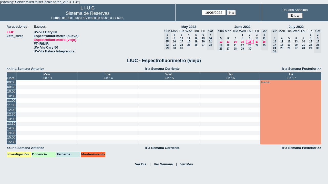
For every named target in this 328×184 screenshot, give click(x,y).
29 (242, 48)
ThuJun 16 (230, 76)
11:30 (11, 105)
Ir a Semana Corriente (162, 69)
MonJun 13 (47, 76)
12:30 (11, 114)
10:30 (11, 96)
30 (174, 48)
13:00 (11, 119)
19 (195, 41)
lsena (265, 82)
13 (203, 38)
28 (235, 48)
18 (188, 41)
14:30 (11, 133)
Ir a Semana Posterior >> (301, 69)
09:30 (11, 87)
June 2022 (242, 27)
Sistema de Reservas (87, 13)
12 (195, 38)
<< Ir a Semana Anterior (25, 69)
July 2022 (296, 27)
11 (188, 38)
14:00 (11, 128)
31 (181, 48)
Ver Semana (163, 164)
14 (235, 41)
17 (181, 41)
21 (235, 45)
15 (242, 41)
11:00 (11, 100)
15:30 (11, 142)
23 (174, 44)
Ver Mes (186, 164)
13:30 (11, 123)
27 (203, 44)
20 (203, 41)
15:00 (11, 137)
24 (181, 44)
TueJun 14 (108, 76)
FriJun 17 (291, 76)
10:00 (11, 91)
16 (174, 41)
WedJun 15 (169, 76)
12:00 (11, 110)
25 (188, 44)
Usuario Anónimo (295, 10)
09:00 (11, 82)
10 (181, 38)
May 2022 (188, 27)
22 (242, 45)
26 (195, 44)
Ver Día (140, 164)
